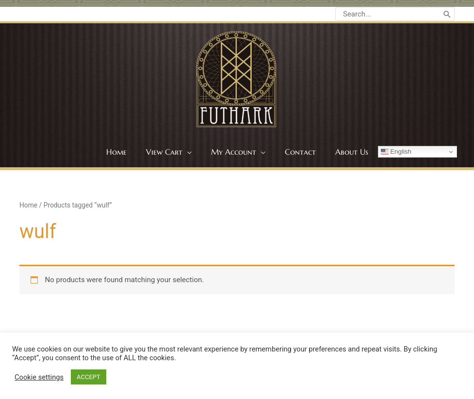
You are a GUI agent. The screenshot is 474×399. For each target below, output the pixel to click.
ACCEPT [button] (88, 377)
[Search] (447, 14)
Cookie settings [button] (39, 377)
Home (28, 205)
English (396, 152)
